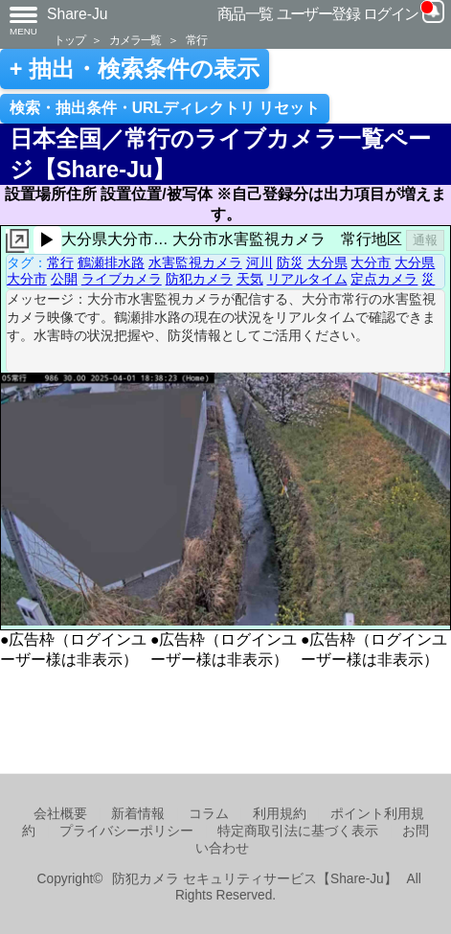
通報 (425, 240)
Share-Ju (77, 14)
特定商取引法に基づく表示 (297, 831)
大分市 (370, 262)
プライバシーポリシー (126, 831)
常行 (196, 40)
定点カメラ (383, 278)
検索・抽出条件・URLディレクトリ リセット (165, 108)
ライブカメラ (121, 278)
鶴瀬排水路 (111, 262)
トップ (69, 40)
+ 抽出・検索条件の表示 (134, 69)
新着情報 (138, 814)
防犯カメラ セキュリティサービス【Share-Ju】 (254, 879)
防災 (290, 262)
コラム (209, 814)
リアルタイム (307, 278)
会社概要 (60, 814)
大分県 (327, 262)
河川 (259, 262)
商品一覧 (245, 14)
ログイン (390, 14)
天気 (250, 278)
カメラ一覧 (135, 40)
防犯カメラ (199, 278)
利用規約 (279, 814)
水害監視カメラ (195, 262)
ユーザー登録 (318, 14)
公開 (64, 278)
